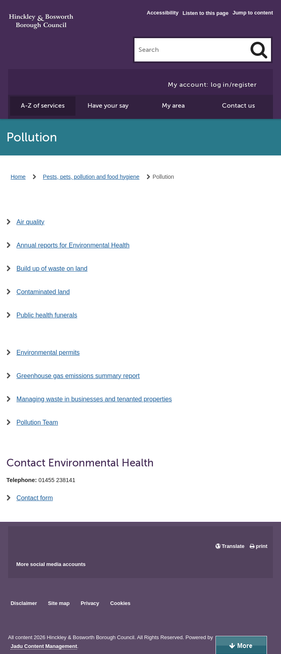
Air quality (30, 222)
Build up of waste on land (52, 268)
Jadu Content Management (43, 646)
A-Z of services (43, 105)
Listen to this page (205, 13)
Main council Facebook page (22, 541)
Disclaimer (23, 603)
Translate (233, 546)
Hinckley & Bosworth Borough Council (41, 22)
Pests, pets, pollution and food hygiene (91, 177)
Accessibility (163, 13)
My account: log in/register (212, 84)
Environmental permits (47, 352)
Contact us (238, 105)
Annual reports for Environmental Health (73, 245)
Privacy (90, 603)
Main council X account (47, 541)
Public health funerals (46, 315)
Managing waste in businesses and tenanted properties (94, 399)
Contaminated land (43, 291)
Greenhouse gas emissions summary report (78, 375)
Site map (58, 603)
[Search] (259, 50)
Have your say (108, 105)
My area (173, 105)
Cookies (120, 603)
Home (18, 177)
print (261, 546)
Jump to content (252, 13)
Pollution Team (37, 422)
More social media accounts (51, 564)
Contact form (34, 498)
